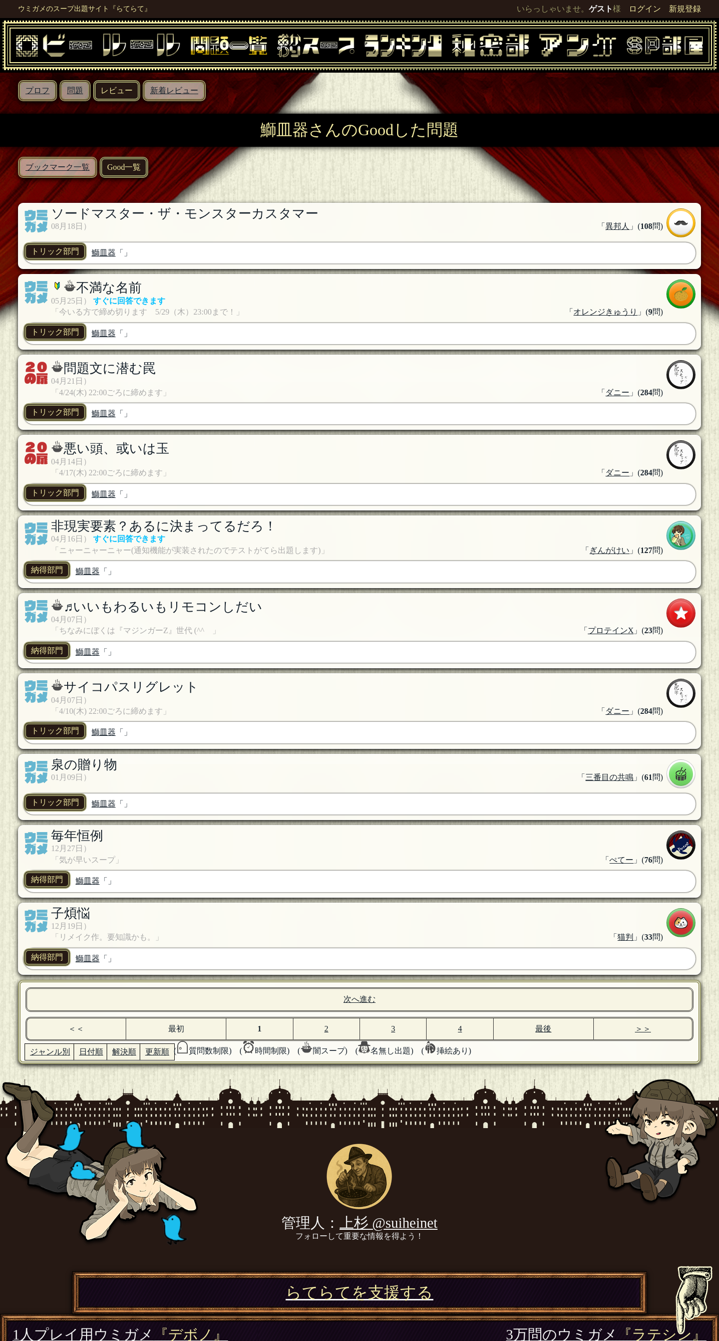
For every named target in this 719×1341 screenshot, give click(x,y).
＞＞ (643, 1028)
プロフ (38, 90)
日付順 (91, 1051)
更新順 (157, 1051)
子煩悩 (70, 913)
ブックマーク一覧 (58, 167)
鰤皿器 (104, 252)
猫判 (625, 937)
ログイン (645, 9)
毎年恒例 (77, 836)
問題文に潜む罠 (110, 368)
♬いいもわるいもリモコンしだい (163, 607)
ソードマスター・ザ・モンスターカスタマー (184, 213)
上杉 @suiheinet (388, 1223)
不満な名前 (109, 288)
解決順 (124, 1051)
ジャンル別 (50, 1051)
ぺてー (621, 860)
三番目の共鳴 (609, 777)
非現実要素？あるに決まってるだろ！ (164, 526)
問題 (75, 90)
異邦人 (617, 226)
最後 (543, 1028)
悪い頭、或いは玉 (116, 448)
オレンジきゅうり (605, 312)
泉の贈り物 (84, 764)
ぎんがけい (609, 550)
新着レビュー (174, 90)
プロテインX (611, 630)
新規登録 (685, 9)
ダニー (617, 392)
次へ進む (359, 999)
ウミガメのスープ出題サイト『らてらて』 (84, 9)
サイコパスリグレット (131, 687)
